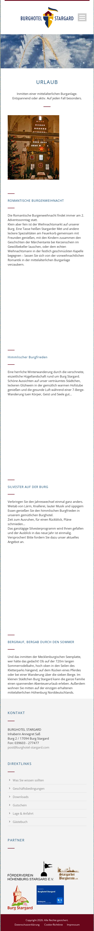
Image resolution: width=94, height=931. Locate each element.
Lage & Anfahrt (23, 813)
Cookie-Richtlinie (53, 924)
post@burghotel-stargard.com (28, 747)
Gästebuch (20, 822)
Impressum (73, 924)
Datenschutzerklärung (27, 924)
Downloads (21, 797)
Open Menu (82, 17)
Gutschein (20, 805)
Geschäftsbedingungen (28, 788)
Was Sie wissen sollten (28, 780)
